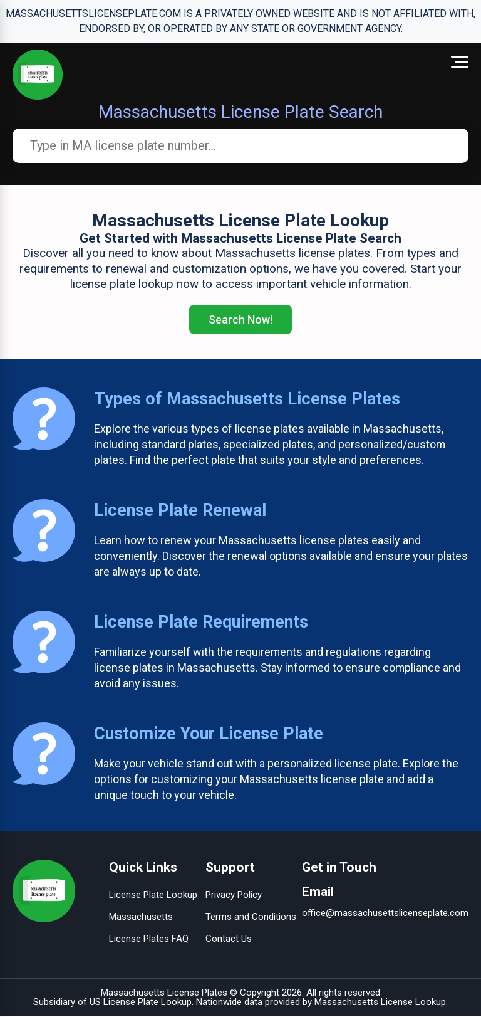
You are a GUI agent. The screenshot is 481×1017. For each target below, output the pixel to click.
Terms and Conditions (250, 917)
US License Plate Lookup (141, 1002)
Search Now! (240, 319)
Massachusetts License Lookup (380, 1002)
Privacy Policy (233, 895)
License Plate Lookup (153, 895)
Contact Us (228, 939)
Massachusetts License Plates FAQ (149, 928)
